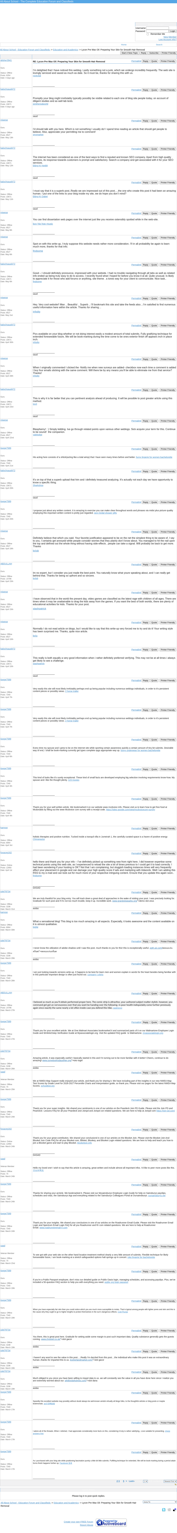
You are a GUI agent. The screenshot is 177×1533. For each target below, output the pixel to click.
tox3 (35, 404)
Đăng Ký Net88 (40, 165)
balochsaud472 (7, 89)
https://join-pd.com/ (165, 1111)
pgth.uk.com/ (156, 948)
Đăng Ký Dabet (40, 196)
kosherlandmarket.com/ (81, 1360)
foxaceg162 (6, 852)
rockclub (37, 75)
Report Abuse (86, 1525)
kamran (4, 827)
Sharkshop (38, 485)
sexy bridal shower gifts (105, 513)
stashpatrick (39, 608)
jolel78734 (5, 891)
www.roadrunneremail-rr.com (53, 1227)
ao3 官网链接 (49, 1404)
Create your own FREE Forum (78, 1522)
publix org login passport (116, 1282)
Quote (154, 61)
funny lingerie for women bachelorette (154, 457)
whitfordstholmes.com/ (75, 1380)
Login (172, 31)
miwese (4, 120)
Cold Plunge (123, 1312)
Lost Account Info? (168, 39)
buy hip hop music (43, 223)
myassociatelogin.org (153, 1033)
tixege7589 (5, 448)
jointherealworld (40, 104)
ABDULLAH (6, 563)
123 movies (73, 780)
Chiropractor (39, 839)
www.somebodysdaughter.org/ (57, 1060)
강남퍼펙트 (38, 1170)
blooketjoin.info (84, 1143)
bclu (35, 635)
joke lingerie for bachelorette (141, 1257)
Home (124, 44)
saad (2, 1072)
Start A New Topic (130, 53)
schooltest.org (47, 1086)
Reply (143, 53)
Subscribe (153, 53)
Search (159, 44)
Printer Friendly (169, 53)
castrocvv (117, 1008)
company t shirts (95, 974)
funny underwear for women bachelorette (140, 750)
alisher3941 (6, 60)
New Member (170, 37)
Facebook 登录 (66, 1463)
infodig (36, 311)
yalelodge (37, 434)
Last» (132, 1481)
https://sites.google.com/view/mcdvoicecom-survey (130, 809)
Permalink (136, 61)
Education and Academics (65, 49)
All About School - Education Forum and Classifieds (25, 49)
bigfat (35, 927)
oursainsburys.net (156, 1195)
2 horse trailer (72, 691)
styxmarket (38, 134)
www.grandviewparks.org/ (124, 901)
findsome (38, 251)
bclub (36, 550)
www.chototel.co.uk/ (50, 1339)
